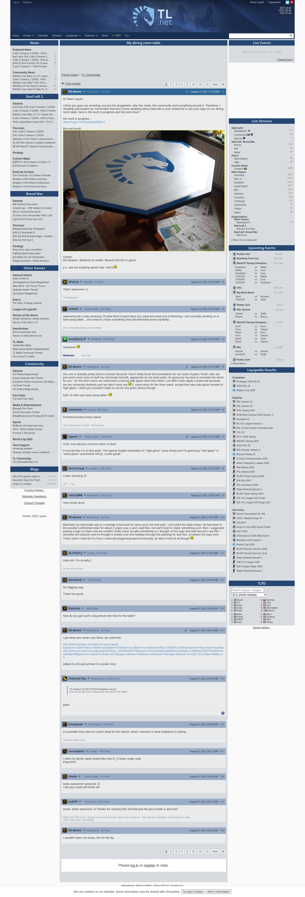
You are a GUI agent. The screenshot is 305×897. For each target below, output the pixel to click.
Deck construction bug (24, 332)
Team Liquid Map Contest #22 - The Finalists (34, 122)
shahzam (239, 193)
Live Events (262, 43)
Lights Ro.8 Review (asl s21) (28, 219)
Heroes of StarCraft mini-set (27, 335)
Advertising (128, 885)
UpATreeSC (240, 205)
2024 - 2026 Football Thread (27, 429)
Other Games (34, 268)
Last (239, 622)
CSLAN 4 (241, 522)
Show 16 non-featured (244, 240)
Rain (239, 614)
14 (207, 84)
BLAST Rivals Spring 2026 (250, 476)
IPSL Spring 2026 (245, 410)
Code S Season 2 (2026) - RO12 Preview (31, 53)
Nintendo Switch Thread (25, 289)
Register (27, 2)
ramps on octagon (22, 483)
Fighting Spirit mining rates (26, 253)
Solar (240, 607)
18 (55, 86)
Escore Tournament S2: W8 (250, 513)
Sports (17, 422)
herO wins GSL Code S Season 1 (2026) (31, 56)
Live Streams (262, 121)
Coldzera (239, 168)
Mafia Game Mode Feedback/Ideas (31, 349)
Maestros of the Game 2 (249, 540)
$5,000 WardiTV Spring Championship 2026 (34, 146)
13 (200, 84)
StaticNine (51, 484)
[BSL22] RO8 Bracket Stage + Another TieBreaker (34, 236)
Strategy (18, 152)
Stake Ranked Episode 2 (249, 570)
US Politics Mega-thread (25, 374)
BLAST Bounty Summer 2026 (251, 549)
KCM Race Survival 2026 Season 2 (254, 414)
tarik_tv (238, 178)
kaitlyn (237, 212)
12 (55, 63)
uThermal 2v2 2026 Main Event (252, 535)
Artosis (237, 145)
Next (215, 84)
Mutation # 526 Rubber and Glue (30, 179)
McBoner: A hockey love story (28, 425)
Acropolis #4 (242, 419)
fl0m (236, 190)
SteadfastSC (240, 131)
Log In (16, 2)
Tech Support (21, 445)
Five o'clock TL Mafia (23, 356)
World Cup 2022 (22, 439)
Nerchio (271, 600)
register (149, 865)
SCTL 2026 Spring (246, 436)
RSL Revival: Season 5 (248, 449)
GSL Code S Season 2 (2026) (28, 131)
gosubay (52, 476)
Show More (239, 363)
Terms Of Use (161, 885)
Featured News (22, 49)
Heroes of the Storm (25, 315)
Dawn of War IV (21, 278)
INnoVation (272, 607)
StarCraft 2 (34, 96)
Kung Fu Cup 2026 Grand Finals (253, 527)
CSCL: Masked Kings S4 (249, 518)
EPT (116, 36)
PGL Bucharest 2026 (247, 485)
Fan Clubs (19, 395)
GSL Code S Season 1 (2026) (28, 135)
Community (34, 364)
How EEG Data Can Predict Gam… (28, 480)
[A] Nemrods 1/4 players (25, 165)
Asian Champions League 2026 (252, 463)
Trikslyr (238, 208)
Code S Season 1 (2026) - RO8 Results (31, 79)
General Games (22, 275)
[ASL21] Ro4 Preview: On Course (30, 63)
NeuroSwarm (241, 158)
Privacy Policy (144, 885)
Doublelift (239, 182)
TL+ (127, 35)
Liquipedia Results (261, 370)
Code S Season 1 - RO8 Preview (30, 66)
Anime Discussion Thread (26, 412)
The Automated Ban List (25, 462)
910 (236, 148)
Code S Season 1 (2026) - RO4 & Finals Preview (31, 59)
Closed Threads (34, 503)
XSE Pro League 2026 (248, 562)
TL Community (22, 458)
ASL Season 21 (244, 406)
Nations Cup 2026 (245, 390)
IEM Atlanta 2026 (245, 467)
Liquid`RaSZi (241, 186)
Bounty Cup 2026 (245, 544)
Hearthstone (20, 328)
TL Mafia (18, 342)
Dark (239, 605)
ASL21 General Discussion (27, 211)
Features (91, 35)
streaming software (22, 448)
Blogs (34, 469)
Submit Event (285, 59)
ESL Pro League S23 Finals (250, 498)
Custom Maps (21, 158)
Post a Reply (71, 83)
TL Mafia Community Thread (27, 352)
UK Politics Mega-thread (25, 389)
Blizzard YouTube (246, 228)
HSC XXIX (241, 531)
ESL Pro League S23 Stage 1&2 (253, 502)
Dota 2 (17, 299)
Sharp (270, 622)
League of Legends (25, 309)
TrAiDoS (52, 480)
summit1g (239, 175)
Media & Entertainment (27, 405)
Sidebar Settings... (262, 627)
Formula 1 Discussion (24, 433)
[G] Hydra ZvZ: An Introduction (28, 257)
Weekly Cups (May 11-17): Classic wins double (31, 76)
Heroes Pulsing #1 (246, 454)
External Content (23, 172)
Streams (56, 35)
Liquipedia (275, 2)
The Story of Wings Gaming (27, 303)
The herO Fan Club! (23, 398)
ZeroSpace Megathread (25, 293)
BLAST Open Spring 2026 (249, 493)
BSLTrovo (242, 235)
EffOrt (240, 619)
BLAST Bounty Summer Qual (251, 553)
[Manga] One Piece (23, 408)
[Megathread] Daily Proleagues (29, 228)
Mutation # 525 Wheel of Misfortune (31, 182)
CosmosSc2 (240, 134)
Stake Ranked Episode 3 (249, 557)
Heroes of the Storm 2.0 (25, 322)
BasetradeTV (243, 222)
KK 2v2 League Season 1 (249, 423)
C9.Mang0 (239, 201)
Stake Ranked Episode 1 (249, 489)
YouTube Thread (21, 385)
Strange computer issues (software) (31, 452)
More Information (219, 891)
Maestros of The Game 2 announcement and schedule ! (31, 86)
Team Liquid (257, 2)
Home (16, 35)
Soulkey (271, 616)
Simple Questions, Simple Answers (31, 260)
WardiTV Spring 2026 (247, 441)
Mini (269, 619)
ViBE (236, 162)
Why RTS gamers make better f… (28, 476)
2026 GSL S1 (243, 386)
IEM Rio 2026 (243, 480)
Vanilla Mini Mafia (22, 345)
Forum (28, 35)
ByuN (240, 600)
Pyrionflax (239, 197)
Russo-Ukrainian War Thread (28, 378)
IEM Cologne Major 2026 (249, 566)
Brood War (34, 193)
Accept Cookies (193, 891)
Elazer (271, 610)
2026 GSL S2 (243, 445)
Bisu (269, 614)
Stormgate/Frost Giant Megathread (31, 282)
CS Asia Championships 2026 (251, 458)
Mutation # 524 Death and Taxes (29, 186)
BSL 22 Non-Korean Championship (254, 428)
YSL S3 (240, 432)
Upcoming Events (261, 248)
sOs (269, 602)
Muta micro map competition (27, 249)
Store (105, 35)
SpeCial (238, 138)
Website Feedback (34, 496)
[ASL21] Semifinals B (24, 232)
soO (269, 605)
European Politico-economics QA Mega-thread (34, 381)
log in (134, 865)
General (18, 103)
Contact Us (177, 885)
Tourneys (18, 128)
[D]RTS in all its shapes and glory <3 (32, 162)
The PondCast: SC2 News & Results (32, 175)
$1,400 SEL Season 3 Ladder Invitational (34, 142)
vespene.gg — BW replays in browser (32, 208)
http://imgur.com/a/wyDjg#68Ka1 (84, 122)
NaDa (237, 152)
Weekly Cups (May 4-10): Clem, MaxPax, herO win (31, 82)
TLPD (262, 583)
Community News (24, 72)
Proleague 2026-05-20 (248, 381)
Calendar (43, 35)
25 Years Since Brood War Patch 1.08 (32, 215)
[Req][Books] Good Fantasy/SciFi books (33, 416)
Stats (239, 610)
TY (238, 602)
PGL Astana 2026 (245, 471)
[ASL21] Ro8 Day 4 (23, 240)
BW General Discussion (25, 204)
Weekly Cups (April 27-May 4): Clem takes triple (31, 89)
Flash (240, 616)
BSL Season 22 (244, 401)
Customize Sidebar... (34, 490)
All (223, 84)
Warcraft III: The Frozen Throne (29, 286)
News (34, 43)
